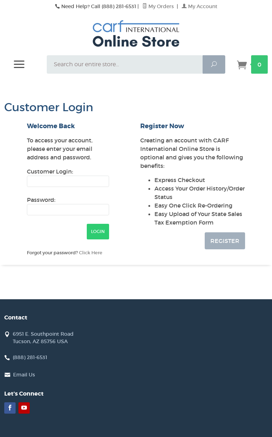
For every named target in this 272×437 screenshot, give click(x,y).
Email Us (24, 374)
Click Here (90, 252)
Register (224, 240)
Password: (41, 199)
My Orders (158, 6)
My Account (199, 6)
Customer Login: (50, 171)
